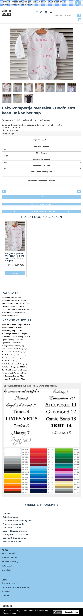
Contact (6, 514)
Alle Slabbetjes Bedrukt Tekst (13, 376)
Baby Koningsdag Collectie (12, 331)
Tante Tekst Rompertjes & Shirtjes (14, 367)
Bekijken (15, 273)
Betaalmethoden (10, 517)
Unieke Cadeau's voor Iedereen (13, 312)
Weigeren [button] (57, 612)
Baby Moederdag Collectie (12, 328)
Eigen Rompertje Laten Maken (13, 340)
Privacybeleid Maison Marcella (17, 534)
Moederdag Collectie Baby (12, 297)
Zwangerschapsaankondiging (13, 346)
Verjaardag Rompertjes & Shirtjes (14, 334)
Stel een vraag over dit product (41, 204)
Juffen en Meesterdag (10, 315)
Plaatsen (5, 591)
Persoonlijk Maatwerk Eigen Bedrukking (17, 309)
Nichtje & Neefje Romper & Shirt (14, 373)
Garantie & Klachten (12, 527)
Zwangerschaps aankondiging (16, 587)
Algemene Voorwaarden (14, 524)
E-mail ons (6, 570)
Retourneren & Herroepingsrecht (18, 521)
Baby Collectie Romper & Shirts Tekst (16, 303)
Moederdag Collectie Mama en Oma (15, 300)
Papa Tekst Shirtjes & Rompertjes (14, 352)
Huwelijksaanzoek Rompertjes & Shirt (16, 337)
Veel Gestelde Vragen (12, 541)
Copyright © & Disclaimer (14, 538)
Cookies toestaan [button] (71, 612)
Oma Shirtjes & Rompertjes (12, 358)
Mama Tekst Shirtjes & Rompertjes (15, 349)
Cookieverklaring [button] (41, 610)
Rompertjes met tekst (12, 583)
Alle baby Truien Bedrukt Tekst (13, 379)
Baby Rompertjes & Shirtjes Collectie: (16, 325)
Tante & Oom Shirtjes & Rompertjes (15, 364)
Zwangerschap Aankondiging (13, 306)
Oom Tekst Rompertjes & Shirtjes (14, 370)
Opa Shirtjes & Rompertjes (12, 361)
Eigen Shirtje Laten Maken (11, 343)
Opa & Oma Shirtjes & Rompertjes (14, 355)
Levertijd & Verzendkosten (15, 531)
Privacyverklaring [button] (9, 613)
